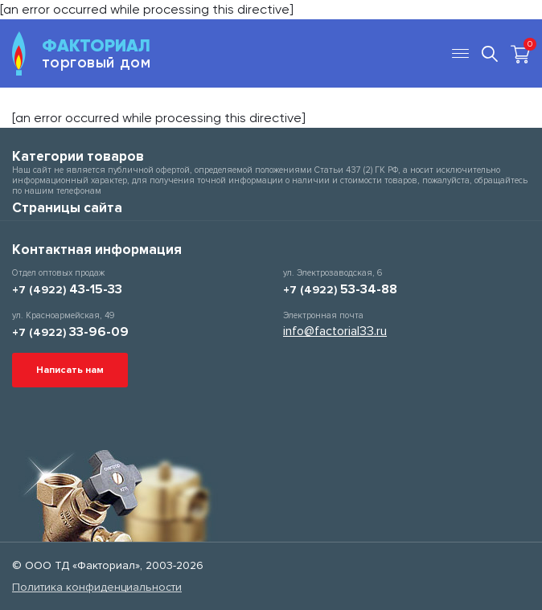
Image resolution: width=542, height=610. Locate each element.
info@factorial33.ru (335, 331)
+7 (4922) (67, 290)
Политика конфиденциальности (97, 587)
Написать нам (70, 370)
